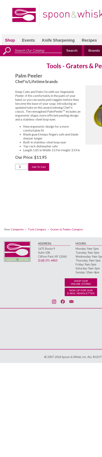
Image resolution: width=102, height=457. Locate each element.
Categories (17, 229)
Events (28, 40)
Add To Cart (39, 166)
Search (72, 50)
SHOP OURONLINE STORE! (81, 282)
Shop (10, 40)
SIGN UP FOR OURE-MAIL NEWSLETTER (81, 292)
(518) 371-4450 (47, 260)
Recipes (89, 40)
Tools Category (37, 229)
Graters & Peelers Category (66, 229)
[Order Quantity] (21, 167)
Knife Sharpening (58, 40)
